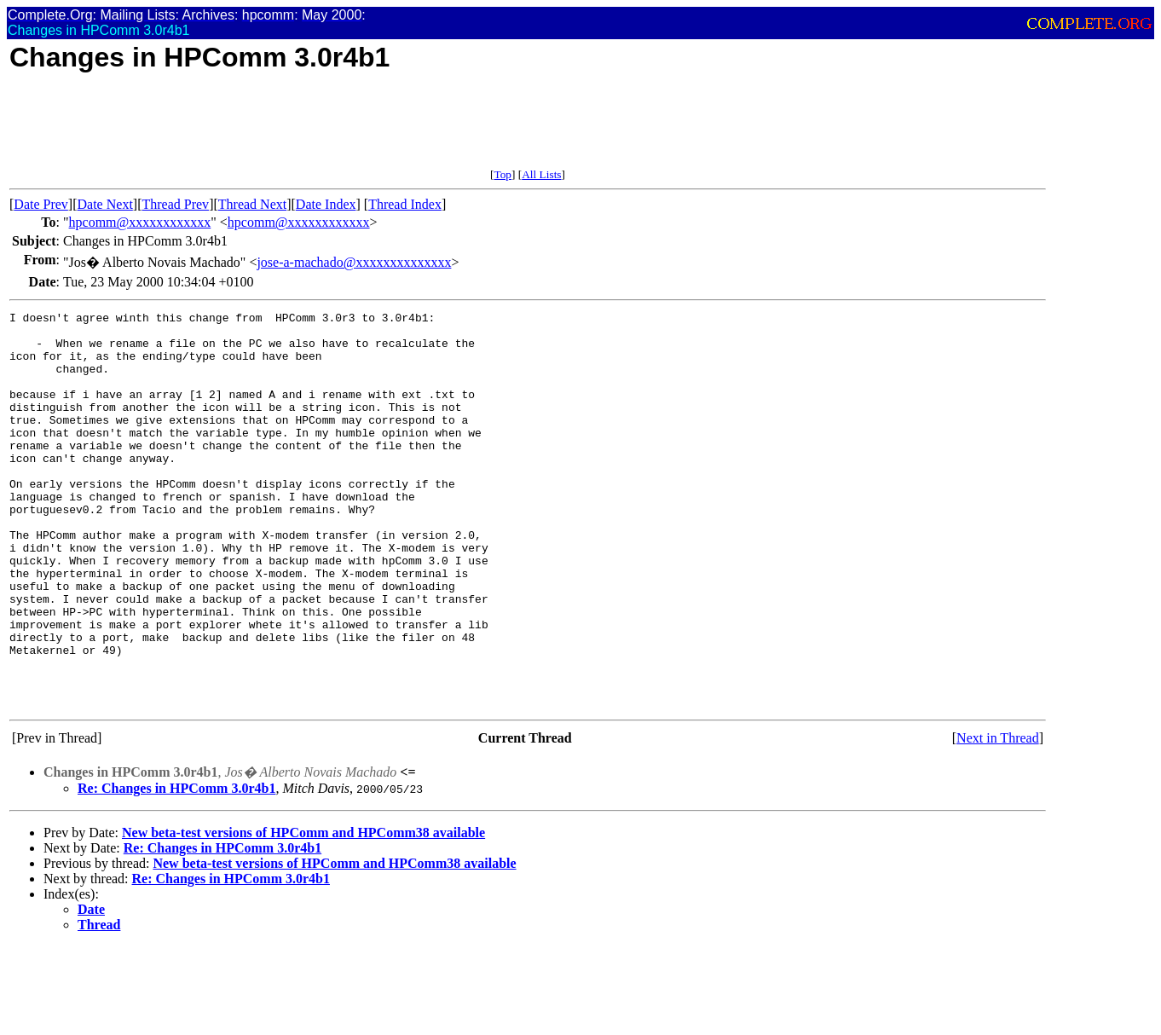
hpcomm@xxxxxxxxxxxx (140, 222)
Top (502, 174)
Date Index (326, 204)
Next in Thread (997, 817)
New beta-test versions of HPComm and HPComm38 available (303, 912)
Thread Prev (175, 204)
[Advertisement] (319, 129)
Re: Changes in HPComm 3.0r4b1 (176, 867)
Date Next (105, 204)
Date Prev (41, 204)
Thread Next (252, 204)
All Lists (541, 174)
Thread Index (405, 204)
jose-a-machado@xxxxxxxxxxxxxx (354, 262)
